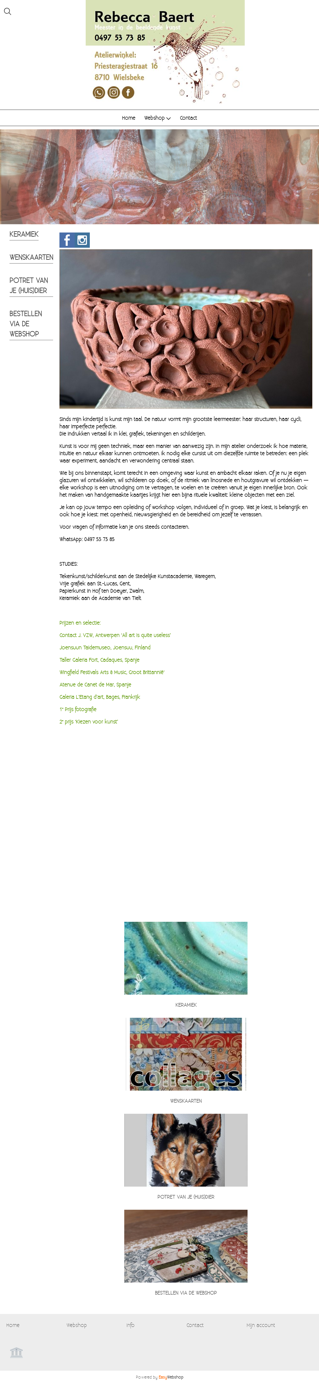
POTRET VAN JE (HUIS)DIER (28, 285)
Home (128, 117)
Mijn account (261, 1325)
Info (130, 1325)
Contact (188, 117)
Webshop (157, 117)
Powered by (159, 1377)
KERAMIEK (24, 234)
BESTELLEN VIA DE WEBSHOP (25, 323)
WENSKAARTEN (31, 257)
